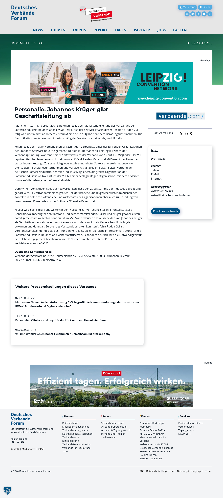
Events (79, 30)
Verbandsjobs (186, 426)
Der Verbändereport (112, 423)
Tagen (120, 30)
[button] (7, 490)
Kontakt (15, 449)
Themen (58, 30)
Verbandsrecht (70, 437)
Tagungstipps (186, 430)
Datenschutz (153, 471)
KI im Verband (70, 423)
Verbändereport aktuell (114, 426)
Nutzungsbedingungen (190, 471)
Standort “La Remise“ (151, 458)
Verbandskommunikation (76, 444)
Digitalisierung (70, 440)
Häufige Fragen (148, 454)
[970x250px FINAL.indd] (111, 64)
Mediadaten (28, 449)
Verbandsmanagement (75, 430)
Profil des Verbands (165, 211)
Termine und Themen (113, 433)
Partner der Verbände (190, 423)
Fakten (180, 30)
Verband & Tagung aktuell (115, 430)
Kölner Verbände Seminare (155, 451)
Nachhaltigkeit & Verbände (77, 433)
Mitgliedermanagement (75, 426)
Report (100, 30)
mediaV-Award (109, 437)
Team (208, 471)
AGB (142, 471)
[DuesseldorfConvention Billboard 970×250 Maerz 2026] (111, 367)
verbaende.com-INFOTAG (154, 444)
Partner (142, 30)
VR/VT (41, 449)
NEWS (38, 30)
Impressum (168, 471)
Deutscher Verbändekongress (156, 447)
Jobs (161, 30)
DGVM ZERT (184, 433)
